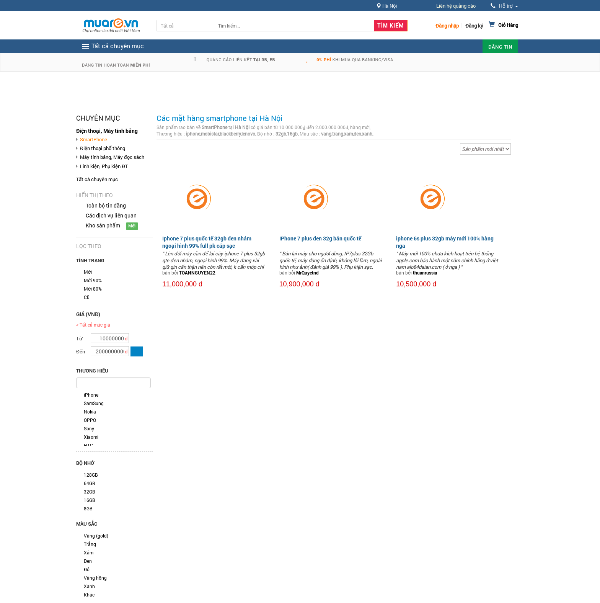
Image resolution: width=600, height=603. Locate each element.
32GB (89, 492)
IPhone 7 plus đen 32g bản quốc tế (320, 238)
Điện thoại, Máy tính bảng (107, 130)
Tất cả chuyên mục (97, 179)
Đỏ (87, 569)
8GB (88, 508)
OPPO (90, 420)
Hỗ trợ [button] (504, 6)
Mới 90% (93, 280)
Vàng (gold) (96, 536)
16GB (89, 500)
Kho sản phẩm (103, 225)
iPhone (91, 395)
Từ (79, 338)
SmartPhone (93, 139)
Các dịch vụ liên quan (111, 215)
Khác (89, 595)
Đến (80, 351)
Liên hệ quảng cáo (456, 5)
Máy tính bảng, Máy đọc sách (112, 157)
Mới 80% (93, 289)
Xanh (89, 586)
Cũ (87, 297)
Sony (89, 428)
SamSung (94, 403)
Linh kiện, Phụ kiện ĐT (104, 166)
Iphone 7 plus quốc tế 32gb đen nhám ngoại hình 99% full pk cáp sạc (206, 242)
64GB (89, 483)
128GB (91, 475)
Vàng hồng (95, 578)
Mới (88, 272)
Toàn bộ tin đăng (106, 205)
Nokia (90, 412)
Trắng (90, 544)
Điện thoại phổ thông (102, 148)
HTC (88, 445)
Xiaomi (91, 437)
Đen (88, 561)
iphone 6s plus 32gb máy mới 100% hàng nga (445, 242)
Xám (88, 552)
